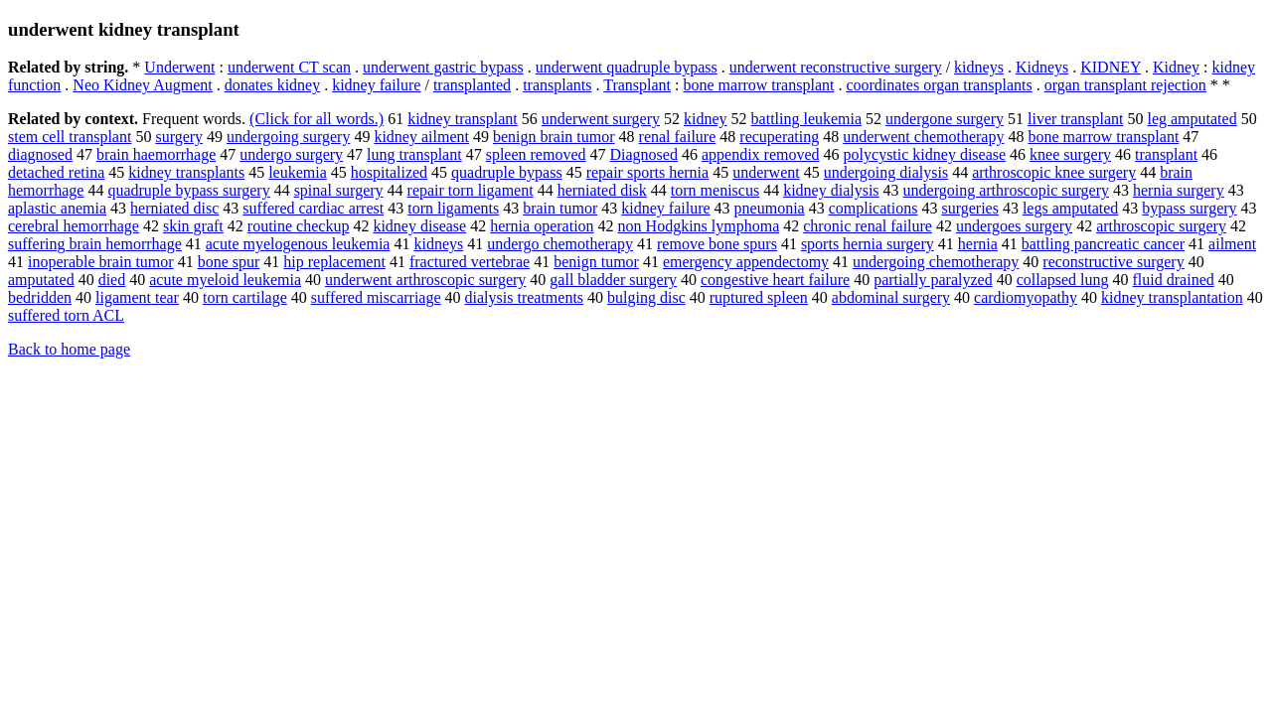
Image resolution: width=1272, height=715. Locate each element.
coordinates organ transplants (939, 84)
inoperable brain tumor (101, 261)
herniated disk (602, 190)
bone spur (229, 261)
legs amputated (1070, 208)
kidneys (979, 67)
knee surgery (1070, 154)
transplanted (472, 84)
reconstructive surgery (1113, 261)
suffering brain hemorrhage (95, 243)
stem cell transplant (69, 136)
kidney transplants (186, 172)
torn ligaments (453, 208)
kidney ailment (421, 136)
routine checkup (298, 225)
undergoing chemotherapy (936, 261)
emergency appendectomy (746, 261)
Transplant (637, 84)
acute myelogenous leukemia (298, 243)
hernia (978, 243)
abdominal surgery (891, 297)
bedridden (40, 297)
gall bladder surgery (613, 279)
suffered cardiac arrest (313, 208)
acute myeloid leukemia (225, 279)
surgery (179, 136)
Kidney (1176, 67)
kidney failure (376, 84)
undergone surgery (944, 118)
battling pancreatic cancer (1103, 243)
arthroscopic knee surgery (1054, 172)
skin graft (193, 225)
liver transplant (1075, 118)
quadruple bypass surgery (188, 190)
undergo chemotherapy (560, 243)
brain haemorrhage (156, 154)
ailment (1232, 243)
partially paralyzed (933, 279)
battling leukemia (807, 118)
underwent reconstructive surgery (835, 67)
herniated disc (174, 208)
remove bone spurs (717, 243)
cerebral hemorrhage (73, 225)
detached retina (56, 172)
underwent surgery (601, 118)
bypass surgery (1189, 208)
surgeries (969, 208)
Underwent (179, 67)
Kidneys (1042, 67)
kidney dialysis (830, 190)
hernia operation (541, 225)
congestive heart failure (775, 279)
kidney (705, 118)
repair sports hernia (648, 172)
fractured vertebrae (469, 261)
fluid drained (1173, 279)
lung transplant (414, 154)
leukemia (297, 172)
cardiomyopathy (1025, 297)
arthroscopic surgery (1161, 225)
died (112, 279)
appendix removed (761, 154)
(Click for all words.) (316, 118)
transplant (1166, 154)
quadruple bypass (506, 172)
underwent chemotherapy (923, 136)
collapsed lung (1063, 279)
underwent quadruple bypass (626, 67)
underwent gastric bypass (443, 67)
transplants (557, 84)
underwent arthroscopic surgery (425, 279)
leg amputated (1191, 118)
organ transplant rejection (1125, 84)
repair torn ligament (470, 190)
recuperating (779, 136)
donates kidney (272, 84)
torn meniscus (715, 190)
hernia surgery (1178, 190)
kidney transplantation (1172, 297)
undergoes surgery (1014, 225)
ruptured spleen (759, 297)
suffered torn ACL (66, 315)
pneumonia (769, 208)
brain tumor (560, 208)
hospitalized (389, 172)
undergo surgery (291, 154)
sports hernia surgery (867, 243)
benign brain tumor (554, 136)
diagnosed (40, 154)
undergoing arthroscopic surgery (1006, 190)
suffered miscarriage (376, 297)
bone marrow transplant (758, 84)
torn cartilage (245, 297)
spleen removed (536, 154)
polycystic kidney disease (925, 154)
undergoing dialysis (886, 172)
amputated (41, 279)
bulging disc (646, 297)
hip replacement (334, 261)
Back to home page (69, 349)
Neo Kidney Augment (142, 84)
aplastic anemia (57, 208)
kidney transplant (462, 118)
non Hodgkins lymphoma (699, 225)
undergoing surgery (288, 136)
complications (873, 208)
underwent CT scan (289, 67)
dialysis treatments (524, 297)
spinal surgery (339, 190)
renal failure (677, 136)
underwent (766, 172)
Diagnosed (644, 154)
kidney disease (419, 225)
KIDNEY (1110, 67)
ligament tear (137, 297)
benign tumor (596, 261)
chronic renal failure (867, 225)
